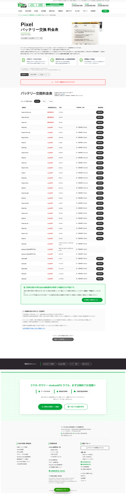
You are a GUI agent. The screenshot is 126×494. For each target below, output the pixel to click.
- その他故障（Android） (55, 456)
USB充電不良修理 (22, 464)
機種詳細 (100, 112)
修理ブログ (69, 11)
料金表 (36, 11)
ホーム (20, 15)
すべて (37, 101)
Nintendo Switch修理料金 (55, 464)
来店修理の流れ (86, 462)
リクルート (83, 480)
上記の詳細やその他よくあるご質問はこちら (34, 328)
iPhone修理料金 (53, 460)
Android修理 (20, 449)
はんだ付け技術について (23, 461)
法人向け (77, 11)
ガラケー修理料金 (53, 462)
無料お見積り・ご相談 (50, 407)
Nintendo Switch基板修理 (23, 456)
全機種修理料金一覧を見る (57, 471)
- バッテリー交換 (54, 452)
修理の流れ (52, 11)
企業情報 (93, 11)
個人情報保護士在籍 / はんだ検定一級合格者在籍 (74, 433)
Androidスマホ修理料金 (28, 15)
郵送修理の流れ (86, 464)
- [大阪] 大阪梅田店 (87, 456)
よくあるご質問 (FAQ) (86, 473)
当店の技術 (28, 11)
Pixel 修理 (38, 15)
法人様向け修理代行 (86, 469)
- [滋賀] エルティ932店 (87, 459)
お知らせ (83, 476)
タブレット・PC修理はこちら (95, 447)
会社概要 (83, 478)
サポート (85, 11)
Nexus (51, 101)
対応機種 (43, 11)
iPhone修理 (20, 452)
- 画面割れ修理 (54, 450)
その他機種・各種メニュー (55, 467)
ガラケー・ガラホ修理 (22, 454)
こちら (63, 94)
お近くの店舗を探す (76, 407)
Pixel (44, 101)
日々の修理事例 (85, 467)
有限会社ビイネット (68, 435)
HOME (20, 11)
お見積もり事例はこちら (91, 300)
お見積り (105, 11)
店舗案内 (60, 11)
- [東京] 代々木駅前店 (87, 454)
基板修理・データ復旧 (22, 459)
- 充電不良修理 (54, 454)
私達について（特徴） (22, 447)
